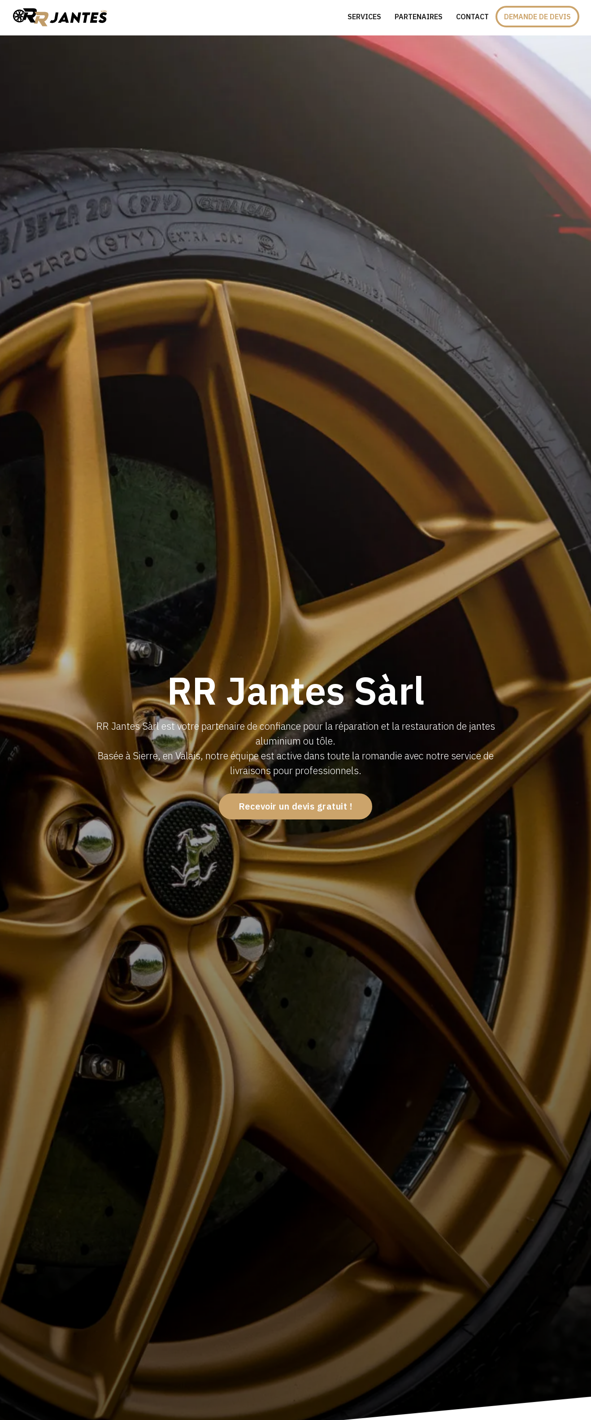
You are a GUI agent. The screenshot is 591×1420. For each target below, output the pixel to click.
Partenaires (419, 16)
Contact (472, 16)
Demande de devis (537, 16)
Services (364, 16)
